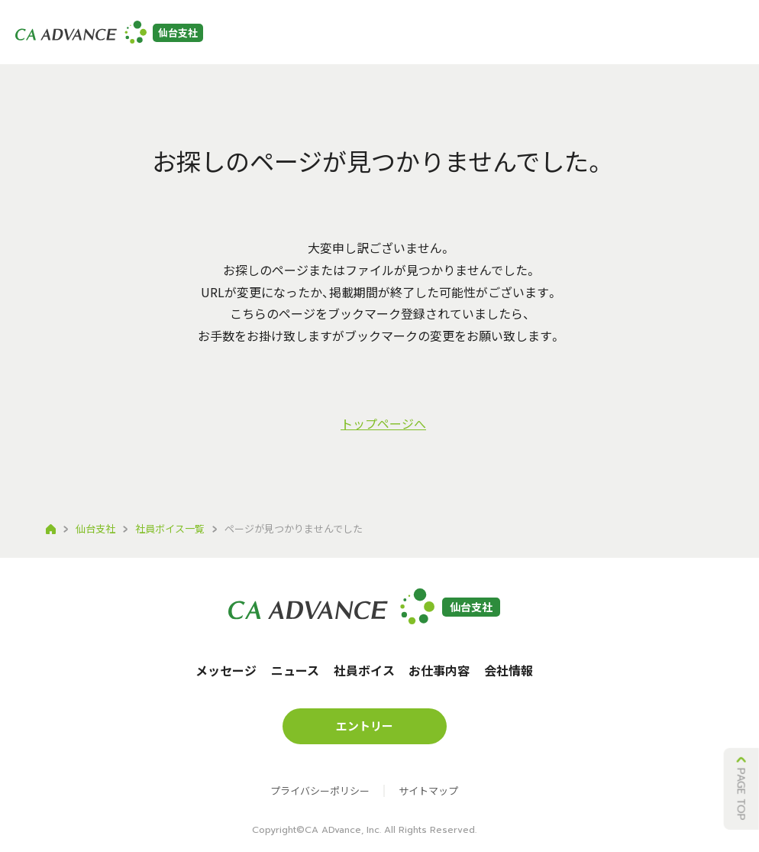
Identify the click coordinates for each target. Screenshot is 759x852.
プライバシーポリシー (320, 778)
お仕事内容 (457, 38)
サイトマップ (428, 778)
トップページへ (383, 423)
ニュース (311, 38)
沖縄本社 (711, 36)
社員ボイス (381, 38)
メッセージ (241, 38)
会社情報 (527, 38)
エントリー (609, 36)
